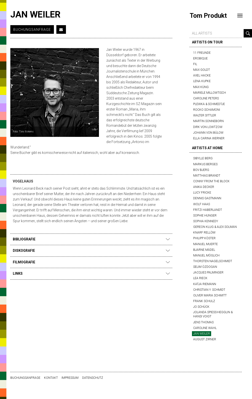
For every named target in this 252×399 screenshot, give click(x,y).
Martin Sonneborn (208, 121)
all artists (202, 33)
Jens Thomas (203, 322)
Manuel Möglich (206, 255)
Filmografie (91, 262)
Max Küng (201, 87)
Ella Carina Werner (208, 138)
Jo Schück (201, 306)
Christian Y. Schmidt (209, 289)
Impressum (70, 378)
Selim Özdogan (205, 267)
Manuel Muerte (205, 244)
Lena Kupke (202, 81)
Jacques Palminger (208, 272)
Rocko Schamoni (206, 109)
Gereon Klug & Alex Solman (215, 227)
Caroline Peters (206, 98)
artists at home (207, 148)
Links (91, 273)
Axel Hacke (202, 75)
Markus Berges (205, 164)
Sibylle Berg (203, 158)
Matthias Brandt (206, 175)
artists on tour (207, 42)
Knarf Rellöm (204, 232)
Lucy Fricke (202, 192)
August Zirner (204, 339)
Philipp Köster (204, 238)
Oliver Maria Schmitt (210, 295)
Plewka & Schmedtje (209, 104)
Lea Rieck (200, 278)
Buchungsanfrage (32, 30)
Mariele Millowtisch (209, 92)
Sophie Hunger (205, 215)
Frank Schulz (204, 301)
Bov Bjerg (201, 170)
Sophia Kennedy (205, 221)
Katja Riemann (204, 284)
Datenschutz (92, 378)
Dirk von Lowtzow (207, 127)
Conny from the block (211, 181)
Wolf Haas (201, 204)
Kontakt (51, 378)
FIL (195, 64)
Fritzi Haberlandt (207, 210)
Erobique (200, 58)
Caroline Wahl (205, 328)
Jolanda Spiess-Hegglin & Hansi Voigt (213, 314)
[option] (54, 92)
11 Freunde (202, 52)
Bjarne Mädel (204, 250)
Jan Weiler (201, 333)
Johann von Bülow (208, 132)
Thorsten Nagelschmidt (212, 261)
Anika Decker (203, 187)
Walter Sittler (204, 115)
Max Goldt (201, 70)
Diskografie (91, 251)
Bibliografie (91, 239)
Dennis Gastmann (207, 198)
